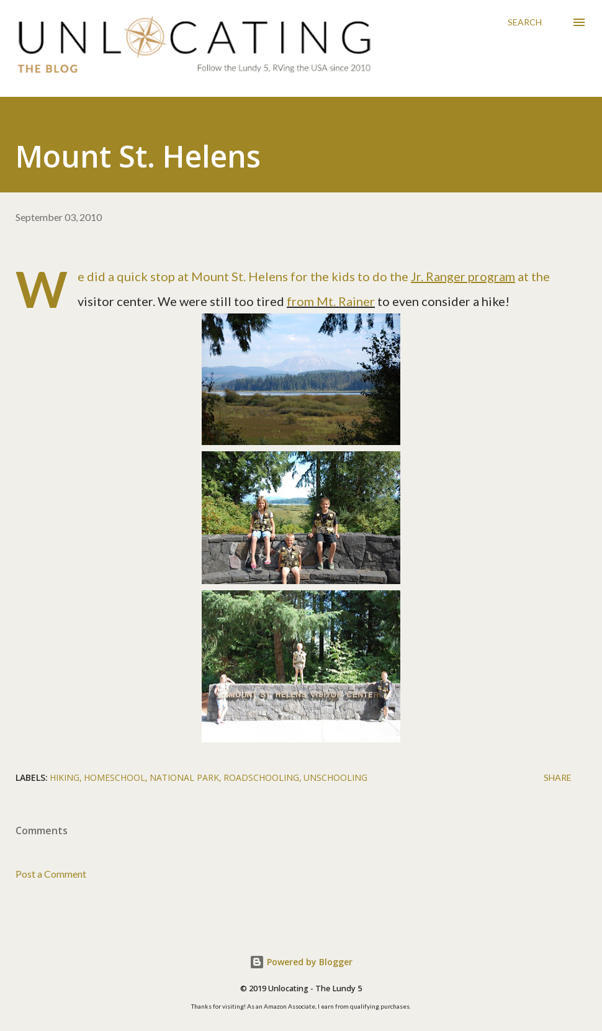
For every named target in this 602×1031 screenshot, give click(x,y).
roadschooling (261, 777)
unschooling (335, 777)
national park (184, 777)
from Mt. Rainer (331, 301)
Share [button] (558, 777)
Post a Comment (51, 874)
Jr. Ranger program (463, 276)
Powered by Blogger (301, 962)
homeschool (114, 777)
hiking (64, 777)
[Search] (525, 22)
